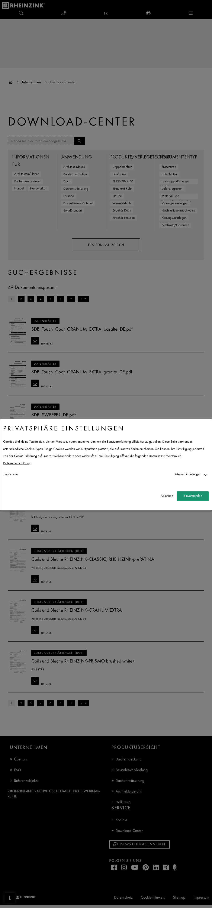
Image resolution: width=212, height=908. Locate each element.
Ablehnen (167, 496)
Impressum (11, 474)
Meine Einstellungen (188, 474)
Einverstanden (193, 496)
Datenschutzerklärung (17, 463)
